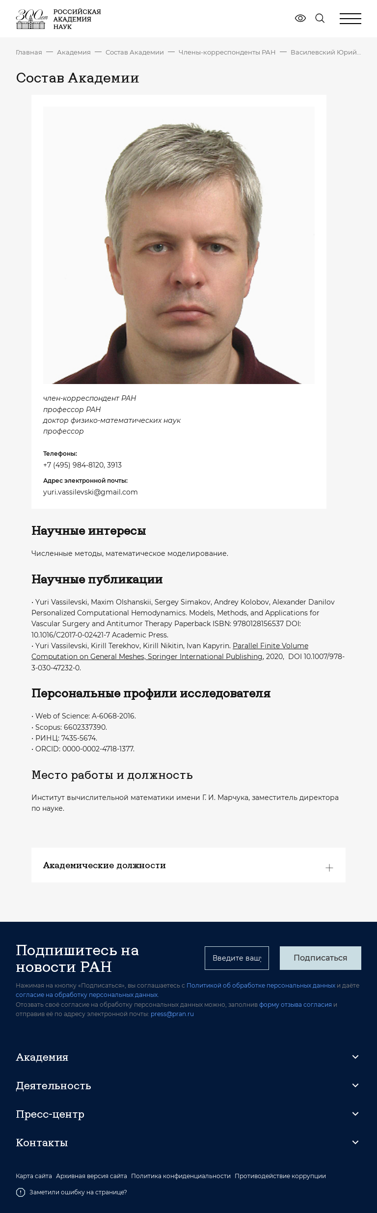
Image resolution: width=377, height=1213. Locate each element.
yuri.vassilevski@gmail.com (90, 492)
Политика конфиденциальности (181, 1176)
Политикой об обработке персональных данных (261, 985)
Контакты (42, 1142)
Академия (74, 52)
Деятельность (53, 1085)
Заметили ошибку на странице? (71, 1192)
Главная (29, 52)
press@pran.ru (172, 1014)
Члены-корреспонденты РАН (227, 52)
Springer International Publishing (205, 656)
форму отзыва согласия (295, 1004)
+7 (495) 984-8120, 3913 (82, 465)
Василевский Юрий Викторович (326, 52)
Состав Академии (135, 52)
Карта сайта (34, 1176)
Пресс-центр (50, 1113)
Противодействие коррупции (280, 1176)
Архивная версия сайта (91, 1176)
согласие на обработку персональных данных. (87, 994)
